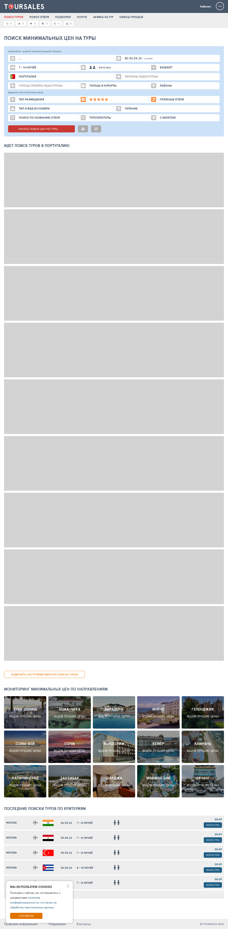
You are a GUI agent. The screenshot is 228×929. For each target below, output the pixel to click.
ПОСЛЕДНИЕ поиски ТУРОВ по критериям (45, 808)
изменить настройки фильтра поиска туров (44, 674)
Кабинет (205, 6)
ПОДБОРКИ (63, 17)
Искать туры (212, 825)
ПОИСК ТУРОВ (13, 17)
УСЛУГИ (82, 17)
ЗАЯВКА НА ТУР (103, 17)
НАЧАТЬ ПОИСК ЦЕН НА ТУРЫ (41, 128)
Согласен (26, 916)
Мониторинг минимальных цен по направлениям (56, 689)
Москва (11, 823)
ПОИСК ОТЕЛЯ (39, 17)
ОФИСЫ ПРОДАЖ (131, 17)
